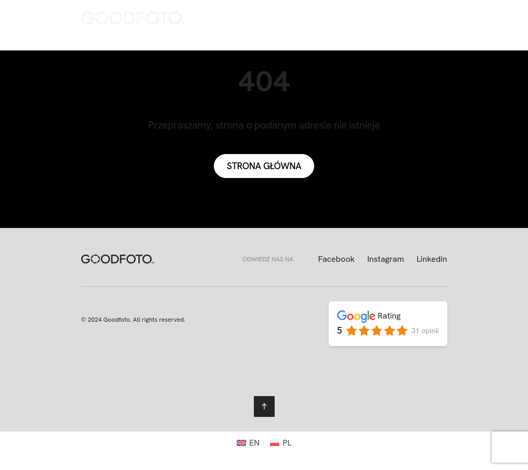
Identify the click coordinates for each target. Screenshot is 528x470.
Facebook (336, 258)
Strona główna (264, 166)
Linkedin (432, 258)
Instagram (385, 258)
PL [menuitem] (414, 17)
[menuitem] (394, 17)
